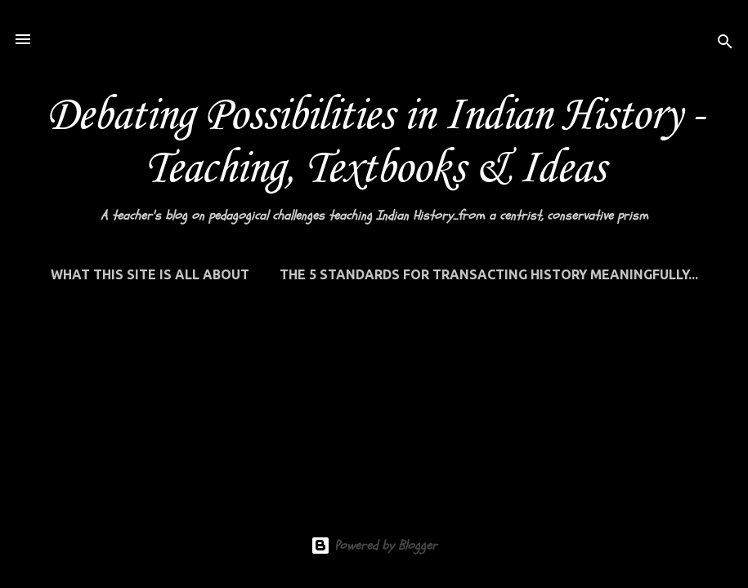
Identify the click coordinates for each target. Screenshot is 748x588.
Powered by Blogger (374, 546)
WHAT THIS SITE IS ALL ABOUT (150, 274)
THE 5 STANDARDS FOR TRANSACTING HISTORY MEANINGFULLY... (489, 274)
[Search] (725, 44)
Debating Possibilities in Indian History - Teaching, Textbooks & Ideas (374, 143)
